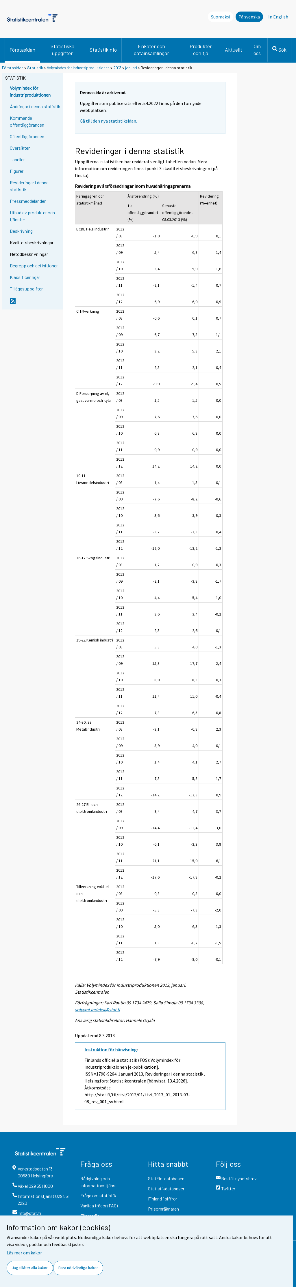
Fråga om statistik (98, 1195)
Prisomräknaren (163, 1208)
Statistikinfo (103, 49)
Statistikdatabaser (166, 1188)
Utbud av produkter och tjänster (32, 216)
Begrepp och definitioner (34, 265)
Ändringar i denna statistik (35, 106)
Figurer (16, 171)
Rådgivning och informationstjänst (98, 1182)
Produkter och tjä (201, 49)
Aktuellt (233, 49)
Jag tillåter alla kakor (30, 1267)
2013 (117, 67)
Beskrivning (21, 231)
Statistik (35, 67)
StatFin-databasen (166, 1178)
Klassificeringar (25, 277)
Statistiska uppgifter (62, 49)
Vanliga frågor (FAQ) (99, 1205)
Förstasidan (22, 49)
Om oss (257, 49)
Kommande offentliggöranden (27, 121)
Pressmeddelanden (28, 201)
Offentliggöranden (27, 136)
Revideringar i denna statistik (29, 186)
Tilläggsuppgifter (26, 288)
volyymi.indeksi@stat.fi (97, 1009)
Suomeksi (220, 17)
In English (278, 17)
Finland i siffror (162, 1198)
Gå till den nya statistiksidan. (108, 121)
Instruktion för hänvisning (110, 1050)
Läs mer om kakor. (24, 1253)
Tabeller (17, 159)
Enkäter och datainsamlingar (151, 49)
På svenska (249, 17)
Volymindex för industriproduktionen (78, 67)
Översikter (20, 148)
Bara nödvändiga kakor (78, 1267)
